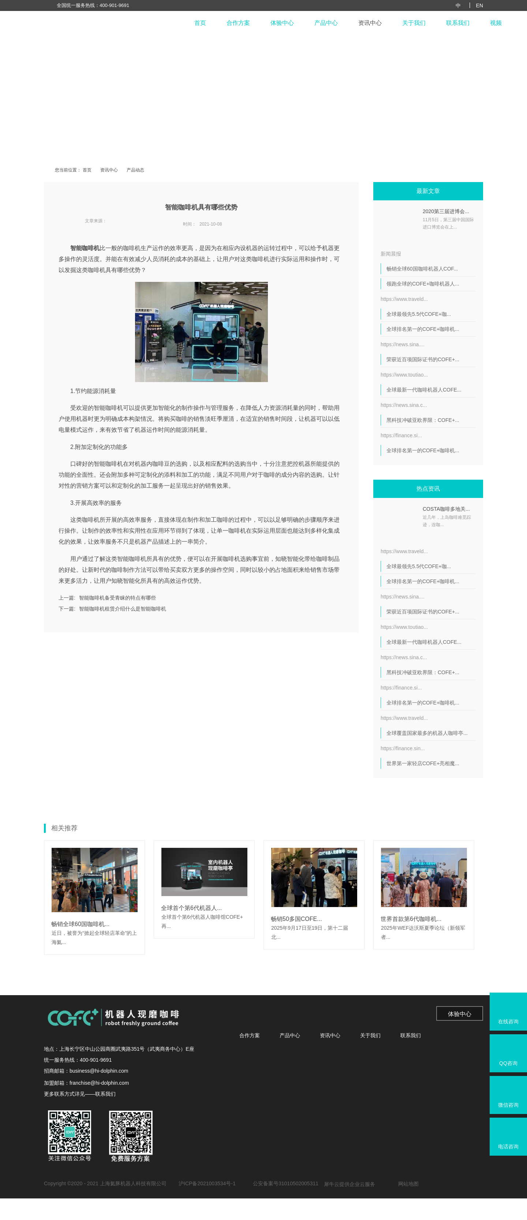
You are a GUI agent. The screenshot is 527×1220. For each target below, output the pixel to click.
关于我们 (414, 23)
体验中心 (282, 23)
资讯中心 (370, 23)
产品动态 (135, 170)
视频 (496, 23)
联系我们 (458, 23)
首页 (200, 23)
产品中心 (326, 23)
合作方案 (238, 23)
